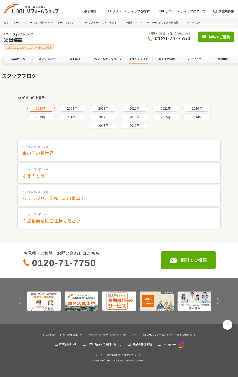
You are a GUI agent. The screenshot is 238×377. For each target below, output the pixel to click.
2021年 (166, 108)
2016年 (135, 117)
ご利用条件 (52, 334)
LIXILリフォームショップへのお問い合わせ (169, 334)
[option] (44, 301)
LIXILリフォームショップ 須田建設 (159, 22)
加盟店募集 (226, 11)
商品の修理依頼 (142, 344)
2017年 (103, 117)
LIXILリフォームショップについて (181, 11)
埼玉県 (129, 22)
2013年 (103, 125)
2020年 (197, 108)
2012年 (135, 125)
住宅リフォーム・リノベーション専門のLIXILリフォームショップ (39, 22)
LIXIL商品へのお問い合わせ (105, 344)
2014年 (197, 117)
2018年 (72, 117)
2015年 (166, 117)
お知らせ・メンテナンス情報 (102, 334)
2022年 (135, 108)
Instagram (173, 344)
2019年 (41, 117)
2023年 (103, 108)
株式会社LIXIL (68, 344)
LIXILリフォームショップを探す (127, 11)
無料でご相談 (219, 37)
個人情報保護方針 (72, 334)
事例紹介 (90, 11)
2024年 (72, 108)
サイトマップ (130, 334)
